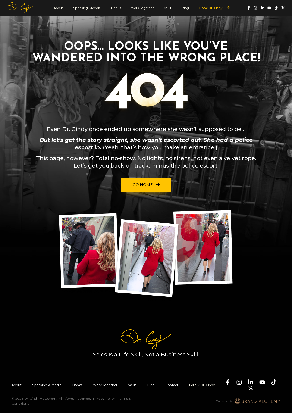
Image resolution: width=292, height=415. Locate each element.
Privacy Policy (104, 401)
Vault (167, 8)
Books (116, 8)
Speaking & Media (87, 8)
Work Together (142, 8)
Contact (171, 387)
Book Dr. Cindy (210, 8)
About (58, 8)
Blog (185, 8)
